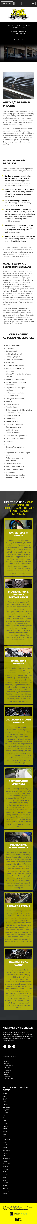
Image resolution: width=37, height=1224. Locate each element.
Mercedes (6, 1150)
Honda (5, 1123)
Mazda (5, 1148)
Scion (4, 1177)
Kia (4, 1137)
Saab (4, 1172)
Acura (5, 1093)
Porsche (6, 1169)
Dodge (5, 1112)
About (7, 1063)
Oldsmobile (7, 1164)
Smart (5, 1180)
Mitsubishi (6, 1158)
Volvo (5, 1193)
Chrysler (6, 1110)
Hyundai (5, 1126)
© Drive (6, 1207)
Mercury (6, 1153)
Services (8, 1066)
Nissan (5, 1161)
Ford (4, 1118)
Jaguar (5, 1131)
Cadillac (5, 1104)
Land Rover (7, 1139)
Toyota (5, 1188)
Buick (4, 1102)
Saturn (5, 1175)
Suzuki (5, 1185)
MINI (4, 1156)
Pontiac (5, 1166)
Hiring (7, 1072)
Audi (4, 1096)
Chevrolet (6, 1107)
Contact (7, 1077)
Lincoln (5, 1145)
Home (7, 1061)
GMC (4, 1121)
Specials (8, 1068)
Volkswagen (7, 1191)
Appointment (7, 3)
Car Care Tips (9, 1079)
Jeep (4, 1134)
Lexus (5, 1142)
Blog (6, 1074)
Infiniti (5, 1129)
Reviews (8, 1070)
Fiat (4, 1115)
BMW (5, 1099)
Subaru (5, 1183)
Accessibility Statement (18, 1209)
